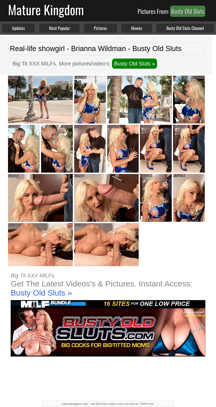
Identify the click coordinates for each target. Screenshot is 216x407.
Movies (136, 28)
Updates (18, 28)
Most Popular (59, 28)
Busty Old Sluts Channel (185, 28)
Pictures (100, 28)
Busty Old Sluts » (134, 64)
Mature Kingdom (46, 9)
